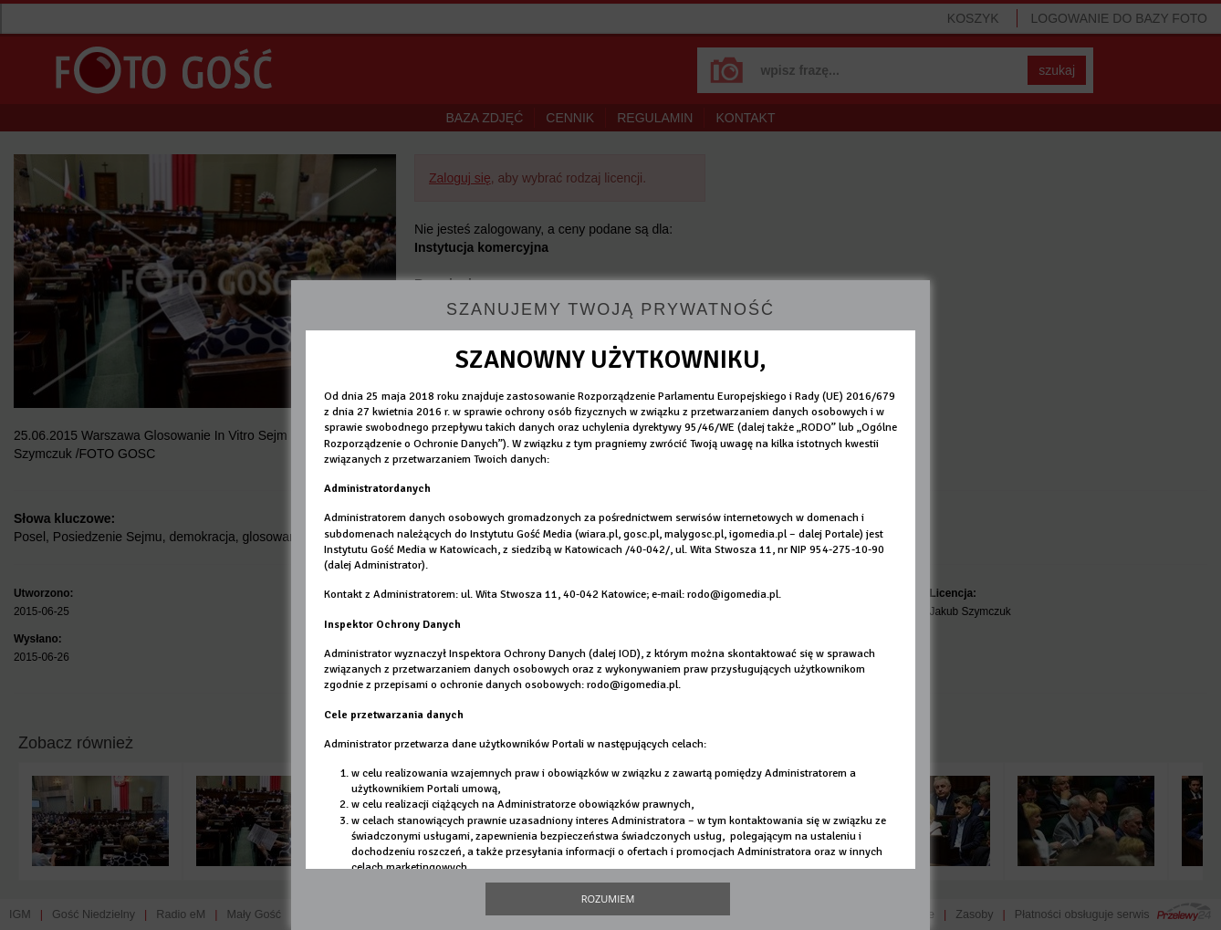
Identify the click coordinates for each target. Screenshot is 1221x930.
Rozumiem (608, 898)
